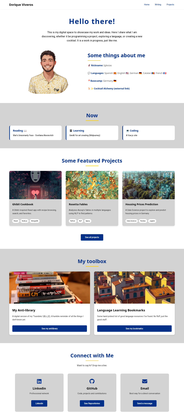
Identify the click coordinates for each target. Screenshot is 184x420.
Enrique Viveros (21, 4)
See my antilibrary (50, 328)
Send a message (144, 403)
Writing (158, 4)
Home (146, 4)
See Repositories (92, 403)
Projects (170, 4)
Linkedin (39, 403)
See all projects (92, 237)
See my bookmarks (134, 328)
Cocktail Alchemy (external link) (112, 88)
